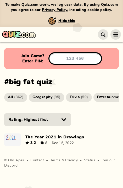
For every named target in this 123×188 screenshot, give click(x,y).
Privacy (71, 160)
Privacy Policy (54, 10)
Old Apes (16, 160)
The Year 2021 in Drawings (54, 137)
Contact (37, 160)
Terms (55, 160)
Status (90, 160)
